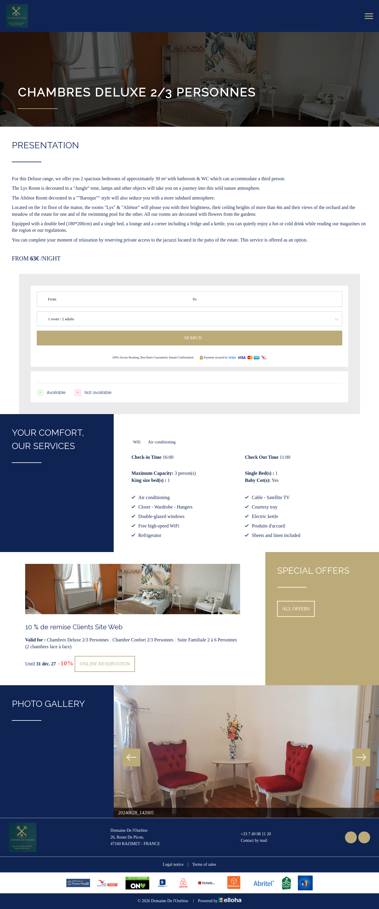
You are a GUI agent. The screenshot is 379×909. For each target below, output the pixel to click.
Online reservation (105, 663)
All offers (296, 608)
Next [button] (361, 757)
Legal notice (173, 864)
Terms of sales (204, 864)
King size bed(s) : (148, 480)
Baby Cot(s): (258, 480)
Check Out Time (261, 457)
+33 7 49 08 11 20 (252, 834)
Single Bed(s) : (259, 473)
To (194, 299)
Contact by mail (250, 840)
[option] (133, 618)
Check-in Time (146, 457)
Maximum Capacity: (152, 473)
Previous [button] (131, 757)
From (52, 299)
